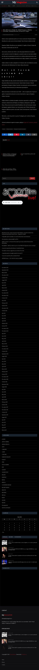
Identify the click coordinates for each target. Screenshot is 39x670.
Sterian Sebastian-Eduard (8, 34)
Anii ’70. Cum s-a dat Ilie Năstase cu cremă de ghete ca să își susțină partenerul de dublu (22, 543)
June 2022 (4, 300)
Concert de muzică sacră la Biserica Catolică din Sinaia (13, 248)
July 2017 (3, 419)
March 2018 (4, 399)
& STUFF (3, 439)
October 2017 (4, 412)
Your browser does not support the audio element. (12, 202)
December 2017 (5, 407)
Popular (5, 536)
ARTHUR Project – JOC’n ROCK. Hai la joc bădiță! (12, 258)
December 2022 (5, 292)
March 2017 (4, 430)
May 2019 (4, 364)
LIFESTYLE (4, 477)
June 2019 (4, 361)
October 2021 (4, 310)
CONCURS (4, 454)
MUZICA (4, 482)
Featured (3, 459)
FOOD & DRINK (5, 464)
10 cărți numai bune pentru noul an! (28, 154)
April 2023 (4, 285)
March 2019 (4, 369)
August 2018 (4, 386)
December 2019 (5, 348)
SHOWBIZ (4, 492)
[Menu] (2, 2)
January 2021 (4, 325)
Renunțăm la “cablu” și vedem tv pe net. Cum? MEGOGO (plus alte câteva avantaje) (18, 245)
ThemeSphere (13, 654)
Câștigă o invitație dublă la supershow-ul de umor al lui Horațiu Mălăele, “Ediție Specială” (22, 556)
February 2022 (5, 303)
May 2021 (4, 318)
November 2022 (5, 295)
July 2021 (3, 313)
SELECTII (4, 490)
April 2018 (4, 397)
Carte (3, 129)
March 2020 (4, 343)
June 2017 (4, 422)
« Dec (3, 532)
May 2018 (4, 394)
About (3, 659)
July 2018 (3, 389)
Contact (3, 664)
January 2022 (4, 305)
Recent (11, 536)
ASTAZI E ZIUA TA (5, 444)
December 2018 (5, 376)
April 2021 (4, 320)
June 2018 (4, 391)
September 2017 (5, 414)
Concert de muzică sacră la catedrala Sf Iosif (11, 255)
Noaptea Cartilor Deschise (19, 129)
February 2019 (5, 371)
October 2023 (4, 277)
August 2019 (4, 356)
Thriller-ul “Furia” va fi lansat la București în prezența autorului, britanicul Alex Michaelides (9, 154)
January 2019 (4, 374)
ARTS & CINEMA (5, 441)
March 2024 (4, 272)
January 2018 (4, 404)
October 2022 (4, 298)
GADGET (4, 469)
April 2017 (4, 427)
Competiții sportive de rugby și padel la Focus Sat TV (12, 253)
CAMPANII (4, 449)
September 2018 (5, 384)
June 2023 (4, 282)
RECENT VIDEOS (5, 487)
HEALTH (3, 474)
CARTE (36, 34)
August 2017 (4, 417)
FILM (3, 462)
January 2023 (4, 290)
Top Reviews (18, 536)
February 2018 (4, 402)
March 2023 (4, 287)
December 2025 (5, 267)
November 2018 (5, 379)
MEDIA (3, 479)
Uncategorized (5, 505)
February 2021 (4, 323)
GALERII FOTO (5, 472)
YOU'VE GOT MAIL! (6, 507)
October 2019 (4, 351)
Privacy (3, 662)
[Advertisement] (19, 216)
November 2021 (5, 308)
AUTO (3, 446)
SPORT (3, 497)
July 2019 (4, 358)
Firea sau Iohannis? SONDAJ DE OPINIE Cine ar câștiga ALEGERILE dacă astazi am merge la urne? (22, 549)
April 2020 (4, 341)
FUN (3, 467)
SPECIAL (3, 495)
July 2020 (4, 333)
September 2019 (5, 353)
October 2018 (4, 381)
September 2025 (5, 270)
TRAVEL (3, 502)
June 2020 (4, 336)
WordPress (24, 654)
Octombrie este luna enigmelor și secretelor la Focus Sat (13, 250)
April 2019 (4, 366)
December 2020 (5, 328)
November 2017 (5, 409)
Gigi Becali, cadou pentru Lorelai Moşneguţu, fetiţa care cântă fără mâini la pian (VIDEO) (22, 562)
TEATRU (3, 500)
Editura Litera (9, 129)
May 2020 (4, 338)
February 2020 (5, 346)
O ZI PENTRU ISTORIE (6, 484)
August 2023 (4, 280)
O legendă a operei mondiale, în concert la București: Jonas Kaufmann (16, 236)
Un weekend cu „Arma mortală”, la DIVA (10, 239)
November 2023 (5, 275)
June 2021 (4, 315)
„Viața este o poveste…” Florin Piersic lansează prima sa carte (9, 169)
